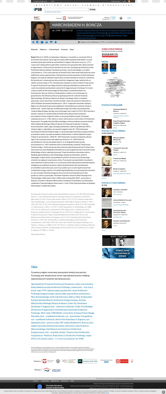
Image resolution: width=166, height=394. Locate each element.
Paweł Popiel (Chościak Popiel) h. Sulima (121, 122)
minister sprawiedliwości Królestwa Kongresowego (100, 30)
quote (51, 42)
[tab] (35, 49)
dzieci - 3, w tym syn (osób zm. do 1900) (66, 338)
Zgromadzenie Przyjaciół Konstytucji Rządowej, (52, 284)
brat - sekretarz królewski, (63, 306)
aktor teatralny (117, 194)
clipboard (37, 42)
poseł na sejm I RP (101, 35)
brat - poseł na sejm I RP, (52, 322)
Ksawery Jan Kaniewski (121, 221)
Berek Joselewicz (119, 169)
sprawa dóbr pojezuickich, (66, 293)
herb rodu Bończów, (59, 297)
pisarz (115, 163)
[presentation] (34, 49)
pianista (115, 154)
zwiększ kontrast (116, 1)
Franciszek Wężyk (119, 158)
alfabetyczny (55, 381)
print (46, 42)
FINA (52, 1)
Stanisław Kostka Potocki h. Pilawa (119, 211)
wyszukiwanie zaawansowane (53, 12)
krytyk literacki (117, 217)
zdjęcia (105, 73)
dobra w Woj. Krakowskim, (80, 297)
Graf (113, 73)
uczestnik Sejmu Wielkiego (120, 204)
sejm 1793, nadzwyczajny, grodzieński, (54, 290)
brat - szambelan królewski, (52, 316)
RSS (129, 1)
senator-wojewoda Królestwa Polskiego (105, 31)
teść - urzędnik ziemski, (55, 332)
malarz (115, 225)
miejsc (72, 381)
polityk (115, 127)
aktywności (45, 381)
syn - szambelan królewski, (43, 319)
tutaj (107, 393)
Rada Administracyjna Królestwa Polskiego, (51, 287)
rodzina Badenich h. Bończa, (76, 322)
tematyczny (64, 381)
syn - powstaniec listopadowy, (79, 316)
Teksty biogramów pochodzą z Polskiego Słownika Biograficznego (114, 378)
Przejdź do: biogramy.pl (40, 1)
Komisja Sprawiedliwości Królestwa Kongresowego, (54, 300)
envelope (42, 42)
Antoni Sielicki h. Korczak (122, 200)
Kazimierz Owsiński (120, 190)
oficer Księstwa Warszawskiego (122, 173)
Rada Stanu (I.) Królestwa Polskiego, (69, 335)
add (55, 42)
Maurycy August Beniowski (119, 138)
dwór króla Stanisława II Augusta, (70, 319)
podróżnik (116, 144)
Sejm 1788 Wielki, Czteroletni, (60, 313)
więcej (103, 178)
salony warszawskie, (84, 284)
